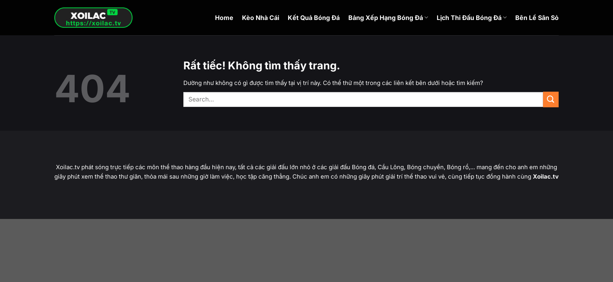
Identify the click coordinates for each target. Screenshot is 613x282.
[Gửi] (551, 99)
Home (224, 18)
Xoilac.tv (546, 176)
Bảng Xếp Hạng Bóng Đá (388, 18)
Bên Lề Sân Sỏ (537, 18)
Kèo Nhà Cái (260, 18)
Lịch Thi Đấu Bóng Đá (472, 18)
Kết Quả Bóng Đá (314, 18)
